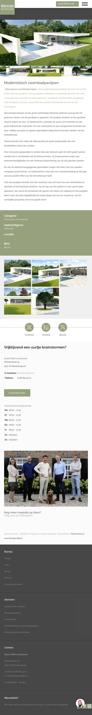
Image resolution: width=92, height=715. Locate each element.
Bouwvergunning (12, 613)
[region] (80, 703)
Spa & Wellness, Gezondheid (55, 534)
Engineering (10, 619)
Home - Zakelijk (20, 534)
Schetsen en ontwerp (14, 606)
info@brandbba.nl (25, 373)
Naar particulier (66, 4)
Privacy (22, 682)
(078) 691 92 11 (20, 671)
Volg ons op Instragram (18, 515)
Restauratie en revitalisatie (17, 632)
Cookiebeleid (10, 682)
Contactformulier (17, 392)
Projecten (34, 534)
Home (7, 534)
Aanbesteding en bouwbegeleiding (21, 626)
